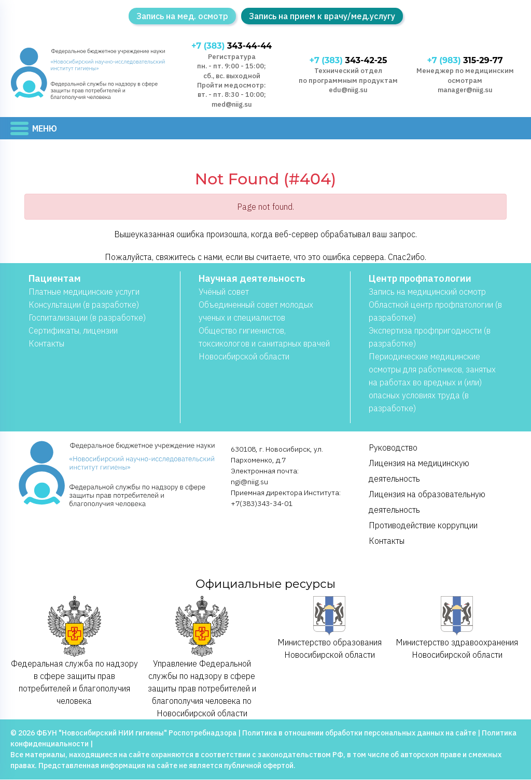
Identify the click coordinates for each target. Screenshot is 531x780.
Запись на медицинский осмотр (427, 292)
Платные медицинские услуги (84, 292)
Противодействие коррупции (423, 526)
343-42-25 (348, 60)
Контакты (46, 344)
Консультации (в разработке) (84, 305)
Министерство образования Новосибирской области (329, 628)
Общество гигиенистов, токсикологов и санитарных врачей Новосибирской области (264, 344)
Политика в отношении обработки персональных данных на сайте (359, 733)
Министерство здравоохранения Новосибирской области (457, 628)
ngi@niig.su (249, 482)
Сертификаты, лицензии (73, 331)
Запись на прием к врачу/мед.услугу (322, 16)
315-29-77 (465, 60)
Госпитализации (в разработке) (87, 318)
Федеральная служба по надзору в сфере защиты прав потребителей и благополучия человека (74, 651)
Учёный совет (224, 292)
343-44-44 (231, 46)
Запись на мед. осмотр (182, 16)
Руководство (393, 448)
